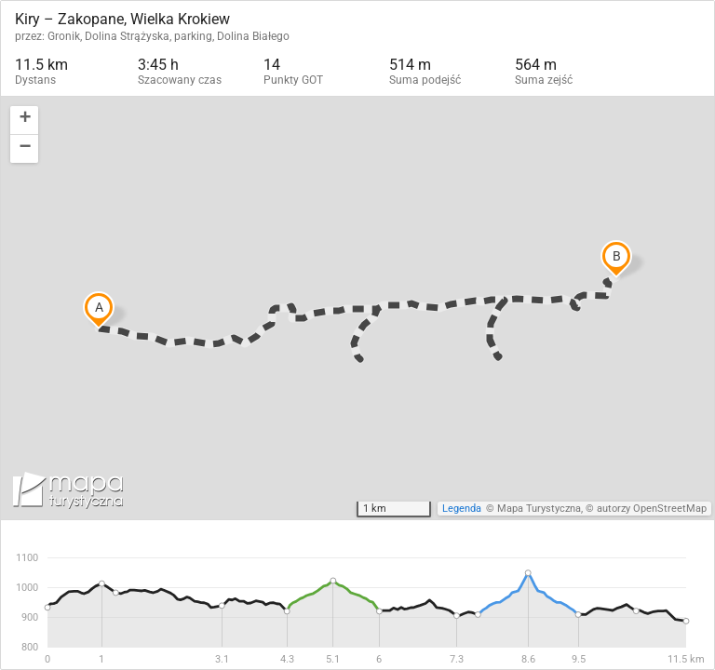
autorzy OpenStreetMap (652, 508)
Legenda (461, 508)
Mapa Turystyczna (539, 508)
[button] (24, 120)
